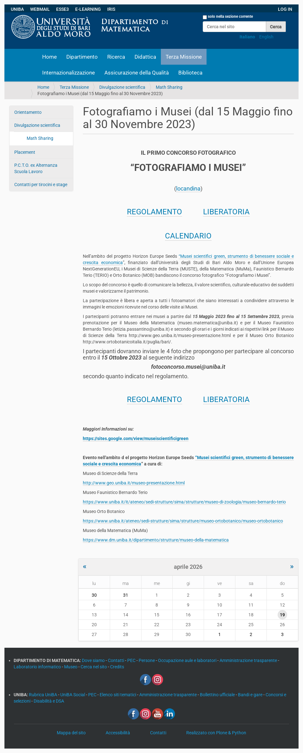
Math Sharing (169, 87)
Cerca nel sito (94, 666)
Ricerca (116, 57)
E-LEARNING (88, 9)
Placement (24, 152)
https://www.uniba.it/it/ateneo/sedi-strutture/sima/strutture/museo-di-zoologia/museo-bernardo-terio (184, 501)
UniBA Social (72, 694)
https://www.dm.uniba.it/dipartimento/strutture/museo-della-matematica (156, 539)
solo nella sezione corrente (230, 16)
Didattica (145, 57)
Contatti (116, 660)
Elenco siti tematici (118, 694)
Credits (117, 666)
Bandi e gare (250, 694)
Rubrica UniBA (43, 694)
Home (49, 57)
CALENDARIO (188, 235)
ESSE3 (62, 9)
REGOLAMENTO (154, 211)
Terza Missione (184, 57)
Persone (147, 660)
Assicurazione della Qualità (136, 72)
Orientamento (28, 112)
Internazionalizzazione (68, 72)
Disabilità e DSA (49, 701)
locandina (188, 188)
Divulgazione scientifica (122, 87)
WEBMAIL (40, 9)
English (266, 36)
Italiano (247, 36)
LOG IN (285, 9)
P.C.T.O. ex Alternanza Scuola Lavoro (35, 168)
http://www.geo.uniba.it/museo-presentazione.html (134, 482)
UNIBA (17, 9)
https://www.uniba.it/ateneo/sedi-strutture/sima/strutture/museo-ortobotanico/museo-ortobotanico (183, 520)
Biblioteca (190, 72)
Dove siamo (94, 660)
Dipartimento (82, 57)
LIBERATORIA (226, 211)
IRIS (111, 9)
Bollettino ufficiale (218, 694)
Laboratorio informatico (38, 666)
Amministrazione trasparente (249, 660)
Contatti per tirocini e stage (40, 184)
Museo (71, 666)
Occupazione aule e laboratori (187, 660)
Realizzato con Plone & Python (216, 732)
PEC (131, 660)
